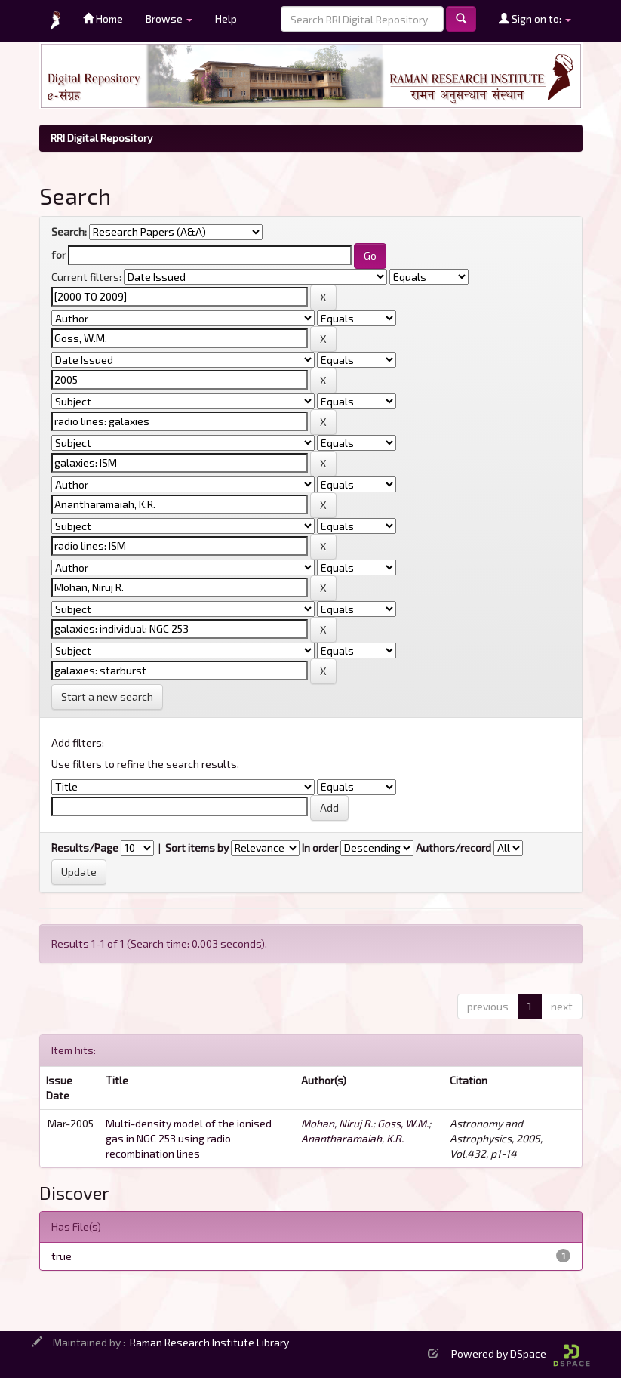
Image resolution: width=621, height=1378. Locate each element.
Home (103, 18)
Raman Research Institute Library (209, 1342)
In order (320, 847)
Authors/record (453, 847)
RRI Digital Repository (101, 137)
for (58, 254)
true (61, 1256)
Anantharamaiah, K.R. (352, 1138)
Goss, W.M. (403, 1123)
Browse (169, 18)
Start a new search (107, 696)
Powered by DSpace (520, 1353)
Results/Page (84, 847)
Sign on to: (535, 18)
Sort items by (197, 847)
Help (226, 18)
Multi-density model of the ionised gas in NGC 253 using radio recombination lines (189, 1138)
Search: (69, 231)
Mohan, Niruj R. (337, 1123)
